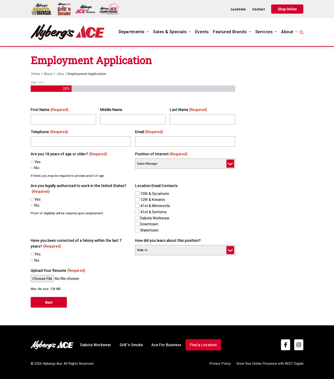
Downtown (149, 224)
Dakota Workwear (155, 218)
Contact (258, 9)
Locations (238, 9)
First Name (49, 109)
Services (264, 31)
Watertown (149, 230)
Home (35, 74)
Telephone (49, 132)
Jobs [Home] (60, 74)
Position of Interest (161, 154)
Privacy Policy (220, 364)
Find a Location (203, 345)
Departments (132, 31)
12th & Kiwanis (152, 199)
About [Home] (48, 74)
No (36, 168)
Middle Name (111, 109)
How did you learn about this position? (168, 240)
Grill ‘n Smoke (131, 345)
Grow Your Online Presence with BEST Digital (269, 364)
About (287, 31)
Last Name (188, 109)
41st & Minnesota (155, 205)
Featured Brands (230, 31)
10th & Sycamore (154, 193)
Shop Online (287, 9)
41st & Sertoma (153, 212)
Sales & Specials (170, 31)
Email (149, 132)
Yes (37, 162)
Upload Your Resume (58, 270)
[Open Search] (301, 32)
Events (202, 31)
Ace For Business (166, 345)
